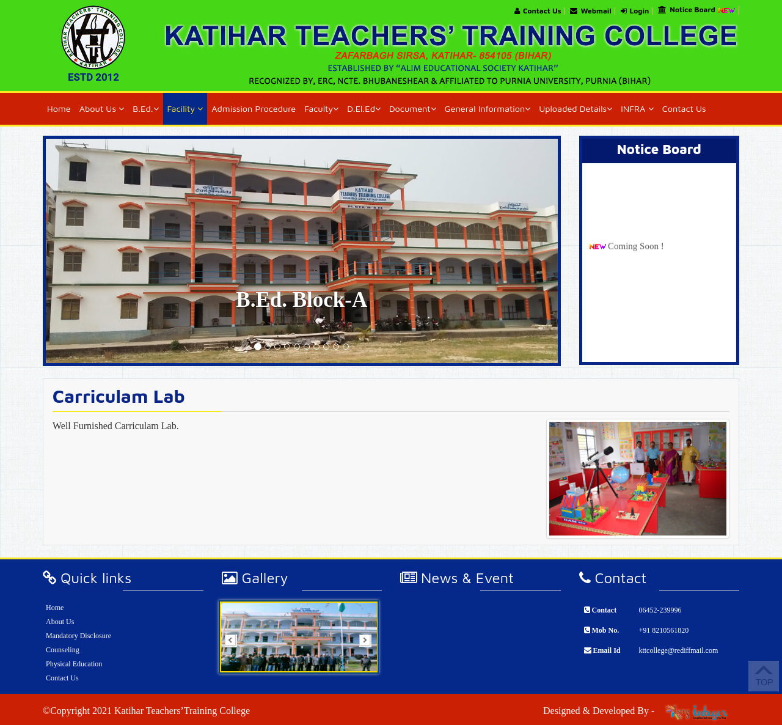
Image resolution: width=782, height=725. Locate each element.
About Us (102, 108)
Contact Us (537, 11)
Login (635, 11)
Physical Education (74, 664)
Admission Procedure (253, 108)
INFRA (637, 108)
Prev (234, 644)
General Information (488, 108)
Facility (185, 108)
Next (369, 644)
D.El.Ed (364, 108)
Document (412, 108)
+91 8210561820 (663, 630)
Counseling (62, 650)
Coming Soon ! (636, 250)
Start (365, 682)
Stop (365, 688)
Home (59, 108)
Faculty (321, 108)
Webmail (590, 11)
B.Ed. (145, 108)
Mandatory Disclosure (78, 635)
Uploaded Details (575, 108)
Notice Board (697, 10)
